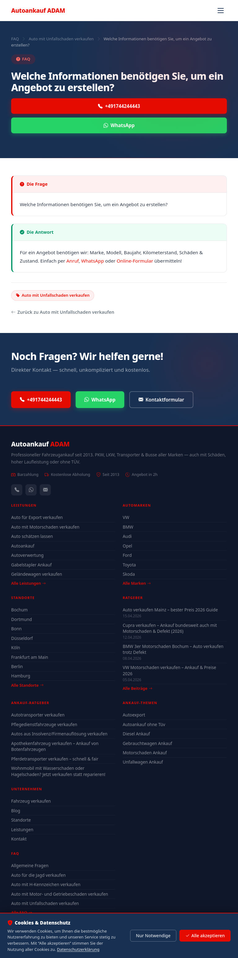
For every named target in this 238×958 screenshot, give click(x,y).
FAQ (15, 39)
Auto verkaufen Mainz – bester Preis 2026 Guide (170, 610)
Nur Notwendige (153, 935)
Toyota (129, 565)
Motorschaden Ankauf (145, 753)
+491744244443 (119, 106)
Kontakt (19, 839)
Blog (15, 811)
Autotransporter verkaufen (37, 715)
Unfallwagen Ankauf (143, 762)
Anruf (72, 261)
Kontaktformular (161, 399)
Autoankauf (38, 10)
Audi (127, 536)
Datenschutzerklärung (78, 949)
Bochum (19, 610)
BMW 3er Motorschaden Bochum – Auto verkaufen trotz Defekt (173, 649)
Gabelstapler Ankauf (31, 565)
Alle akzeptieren (205, 936)
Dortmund (21, 619)
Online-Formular (135, 261)
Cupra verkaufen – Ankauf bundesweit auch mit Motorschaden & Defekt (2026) (170, 628)
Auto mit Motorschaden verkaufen (45, 527)
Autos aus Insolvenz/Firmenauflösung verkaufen (59, 734)
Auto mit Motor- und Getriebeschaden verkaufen (59, 894)
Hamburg (20, 676)
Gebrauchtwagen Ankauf (147, 743)
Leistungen (22, 829)
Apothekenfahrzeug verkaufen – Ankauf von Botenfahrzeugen (55, 746)
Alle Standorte (27, 685)
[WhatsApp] (31, 489)
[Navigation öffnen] (220, 10)
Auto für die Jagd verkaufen (38, 875)
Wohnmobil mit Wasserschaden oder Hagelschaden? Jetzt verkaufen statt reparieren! (58, 771)
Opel (127, 546)
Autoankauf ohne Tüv (144, 724)
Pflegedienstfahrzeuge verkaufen (44, 724)
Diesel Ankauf (136, 734)
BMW (128, 527)
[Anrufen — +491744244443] (16, 489)
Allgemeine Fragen (29, 865)
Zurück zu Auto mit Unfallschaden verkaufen (62, 312)
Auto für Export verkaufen (37, 517)
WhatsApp (119, 125)
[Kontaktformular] (45, 489)
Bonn (16, 629)
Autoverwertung (27, 555)
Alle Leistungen (28, 583)
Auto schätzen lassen (32, 536)
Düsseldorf (22, 638)
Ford (127, 555)
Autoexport (134, 715)
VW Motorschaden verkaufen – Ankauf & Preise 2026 (169, 670)
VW (126, 517)
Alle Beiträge (137, 688)
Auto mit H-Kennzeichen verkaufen (45, 884)
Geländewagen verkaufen (36, 574)
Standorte (21, 820)
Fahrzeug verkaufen (31, 801)
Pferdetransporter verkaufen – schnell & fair (54, 759)
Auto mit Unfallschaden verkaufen (61, 39)
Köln (15, 647)
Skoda (129, 574)
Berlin (17, 666)
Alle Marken (137, 583)
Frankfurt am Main (29, 657)
